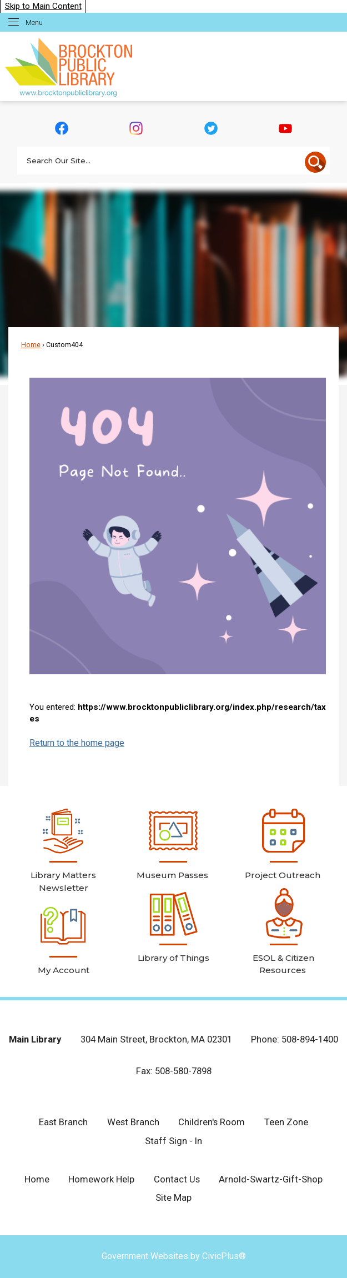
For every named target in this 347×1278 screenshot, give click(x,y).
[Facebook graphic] (61, 128)
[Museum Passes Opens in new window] (173, 843)
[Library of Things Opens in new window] (173, 926)
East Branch (63, 1121)
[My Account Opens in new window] (63, 938)
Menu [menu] (34, 22)
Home (31, 345)
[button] (315, 162)
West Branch (133, 1121)
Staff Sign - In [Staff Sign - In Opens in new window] (173, 1140)
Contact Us (177, 1179)
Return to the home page (76, 743)
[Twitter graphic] (210, 128)
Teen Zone (286, 1121)
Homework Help (101, 1179)
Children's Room (211, 1121)
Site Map (173, 1197)
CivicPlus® (224, 1256)
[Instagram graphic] (136, 128)
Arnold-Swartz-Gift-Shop (271, 1179)
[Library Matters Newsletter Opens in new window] (63, 850)
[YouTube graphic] (285, 128)
